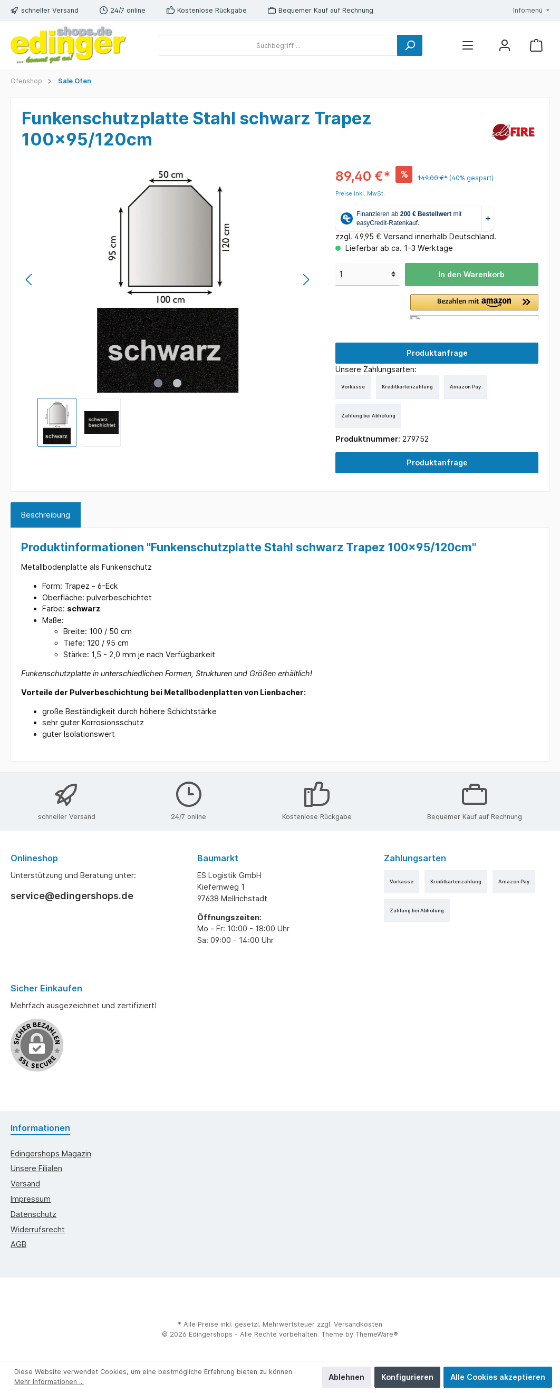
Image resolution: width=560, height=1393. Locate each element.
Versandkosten (358, 1324)
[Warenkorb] (536, 45)
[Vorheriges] (29, 279)
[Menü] (468, 45)
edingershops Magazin (51, 1153)
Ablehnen (346, 1376)
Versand (25, 1183)
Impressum (31, 1198)
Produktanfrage (437, 352)
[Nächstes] (306, 279)
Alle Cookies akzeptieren (497, 1376)
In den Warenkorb (471, 274)
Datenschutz (33, 1214)
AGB (18, 1244)
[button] (474, 306)
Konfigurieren (407, 1376)
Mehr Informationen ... (49, 1382)
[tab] (46, 515)
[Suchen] (409, 45)
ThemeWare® (376, 1334)
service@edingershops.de (72, 895)
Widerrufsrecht (38, 1229)
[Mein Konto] (504, 45)
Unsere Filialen (36, 1168)
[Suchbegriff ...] (278, 45)
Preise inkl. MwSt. (360, 193)
